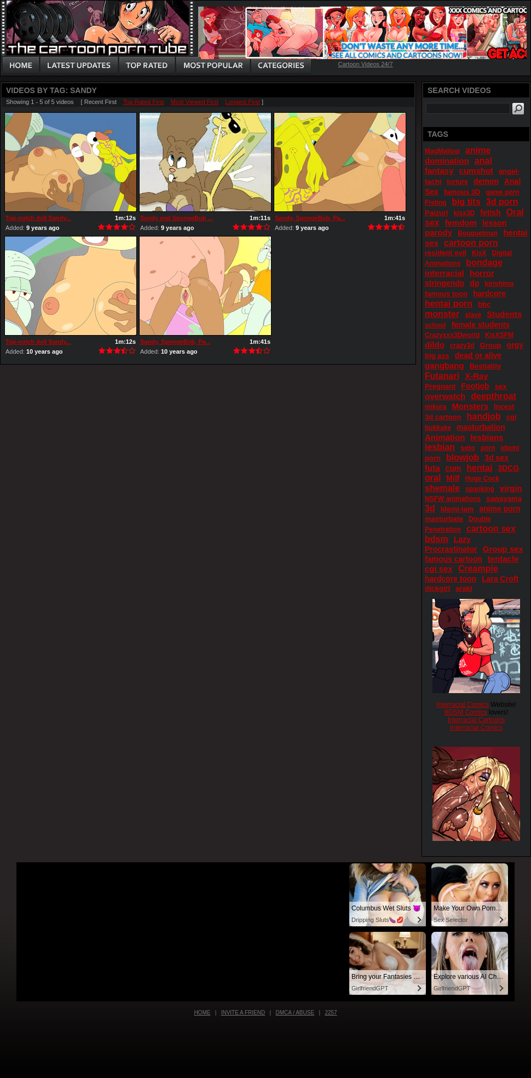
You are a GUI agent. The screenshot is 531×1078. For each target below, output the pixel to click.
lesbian (440, 447)
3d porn (502, 201)
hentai (479, 467)
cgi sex (439, 568)
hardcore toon (450, 578)
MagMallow (442, 151)
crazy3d (462, 345)
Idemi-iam (457, 509)
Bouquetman (478, 233)
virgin (511, 488)
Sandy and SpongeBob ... (176, 218)
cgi (511, 417)
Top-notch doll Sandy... (38, 218)
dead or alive (478, 355)
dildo (435, 344)
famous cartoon (453, 559)
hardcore (489, 293)
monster (442, 314)
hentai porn (448, 303)
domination (447, 160)
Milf (452, 478)
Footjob (475, 386)
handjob (483, 416)
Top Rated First (143, 102)
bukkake (438, 427)
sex (501, 386)
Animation (445, 437)
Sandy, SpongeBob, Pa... (310, 218)
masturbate (444, 519)
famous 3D (462, 192)
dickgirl (437, 588)
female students (481, 324)
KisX (479, 253)
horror (482, 273)
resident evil (445, 253)
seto (467, 447)
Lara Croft (500, 578)
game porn (502, 192)
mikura (435, 407)
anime (477, 150)
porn (488, 448)
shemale (442, 488)
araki (463, 588)
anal (483, 160)
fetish (490, 212)
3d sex (496, 457)
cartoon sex (491, 528)
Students (504, 314)
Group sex (503, 549)
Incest (504, 406)
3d (430, 508)
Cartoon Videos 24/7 (365, 64)
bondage (484, 262)
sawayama (504, 498)
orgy (515, 345)
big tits (466, 201)
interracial (444, 273)
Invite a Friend (243, 1013)
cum (453, 468)
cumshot (476, 170)
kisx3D (464, 213)
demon (486, 181)
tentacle (503, 558)
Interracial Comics (462, 704)
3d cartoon (443, 417)
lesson (494, 222)
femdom (461, 222)
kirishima (498, 283)
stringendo (444, 283)
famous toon (446, 294)
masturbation (481, 427)
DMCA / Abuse (295, 1013)
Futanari (442, 376)
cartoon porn (471, 242)
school (435, 325)
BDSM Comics (466, 712)
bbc (484, 304)
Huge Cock (482, 478)
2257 (331, 1013)
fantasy (439, 170)
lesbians (486, 437)
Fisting (435, 202)
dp (474, 283)
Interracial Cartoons (476, 720)
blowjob (462, 457)
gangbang (444, 365)
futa (432, 467)
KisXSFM (499, 335)
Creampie (478, 568)
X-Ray (476, 376)
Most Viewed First (194, 102)
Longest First (242, 102)
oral (433, 477)
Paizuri (436, 213)
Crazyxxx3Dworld (452, 335)
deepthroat (493, 396)
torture (457, 182)
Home (202, 1013)
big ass (437, 355)
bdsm (436, 539)
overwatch (445, 396)
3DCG (508, 468)
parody (438, 232)
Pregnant (440, 386)
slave (473, 315)
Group (490, 345)
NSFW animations (453, 499)
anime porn (499, 508)
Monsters (470, 406)
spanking (479, 489)
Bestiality (485, 366)
